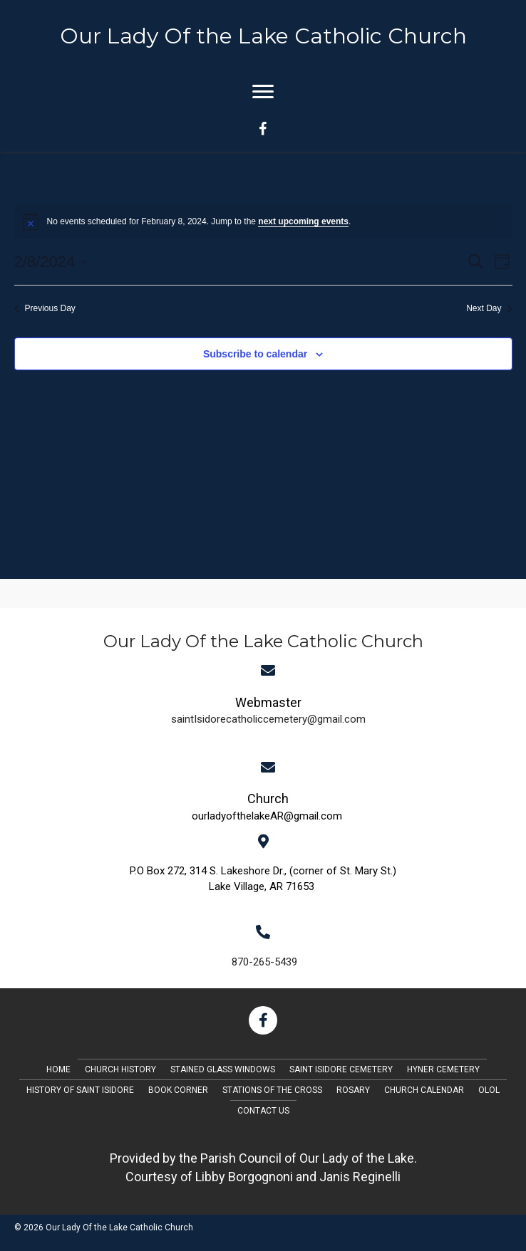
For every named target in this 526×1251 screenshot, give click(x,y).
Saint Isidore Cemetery (341, 1069)
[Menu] (263, 92)
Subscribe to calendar (255, 354)
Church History (120, 1069)
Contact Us (263, 1111)
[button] (263, 1020)
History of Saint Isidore (80, 1090)
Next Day (489, 308)
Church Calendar (424, 1090)
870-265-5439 (264, 962)
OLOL (489, 1090)
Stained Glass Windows (222, 1069)
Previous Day (45, 308)
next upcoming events (303, 221)
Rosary (353, 1090)
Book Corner (178, 1090)
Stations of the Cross (272, 1090)
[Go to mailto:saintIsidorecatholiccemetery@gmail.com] (268, 709)
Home (58, 1069)
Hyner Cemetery (443, 1069)
